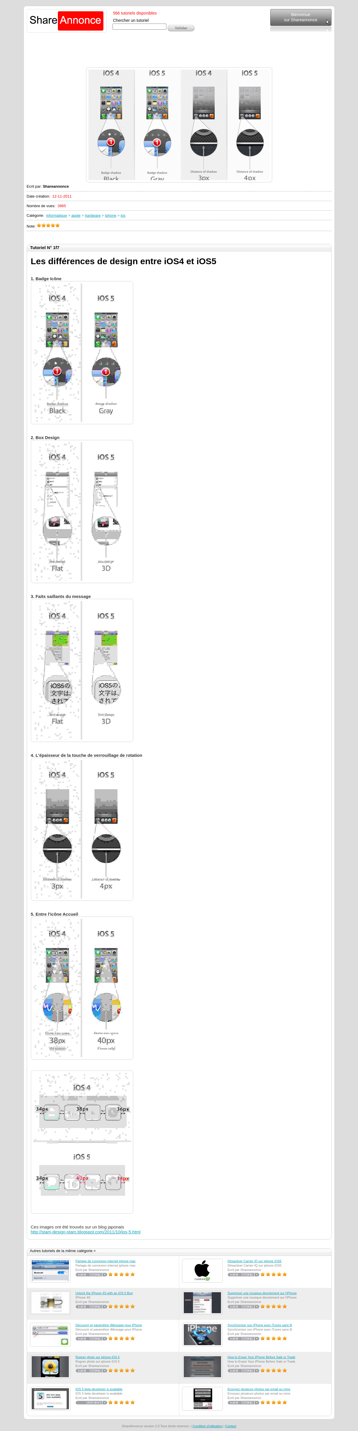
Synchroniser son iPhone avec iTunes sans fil (260, 1325)
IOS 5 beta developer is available (99, 1389)
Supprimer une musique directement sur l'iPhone (262, 1293)
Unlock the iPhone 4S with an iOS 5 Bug (104, 1293)
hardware (93, 215)
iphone (110, 215)
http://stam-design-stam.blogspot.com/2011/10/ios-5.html (86, 1231)
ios (123, 215)
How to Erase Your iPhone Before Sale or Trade (261, 1357)
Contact (230, 1426)
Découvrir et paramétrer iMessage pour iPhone (109, 1325)
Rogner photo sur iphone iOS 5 (98, 1357)
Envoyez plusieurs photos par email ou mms (259, 1389)
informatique (56, 215)
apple (76, 215)
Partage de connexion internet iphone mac (106, 1261)
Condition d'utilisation (208, 1426)
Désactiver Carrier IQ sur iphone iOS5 (255, 1261)
